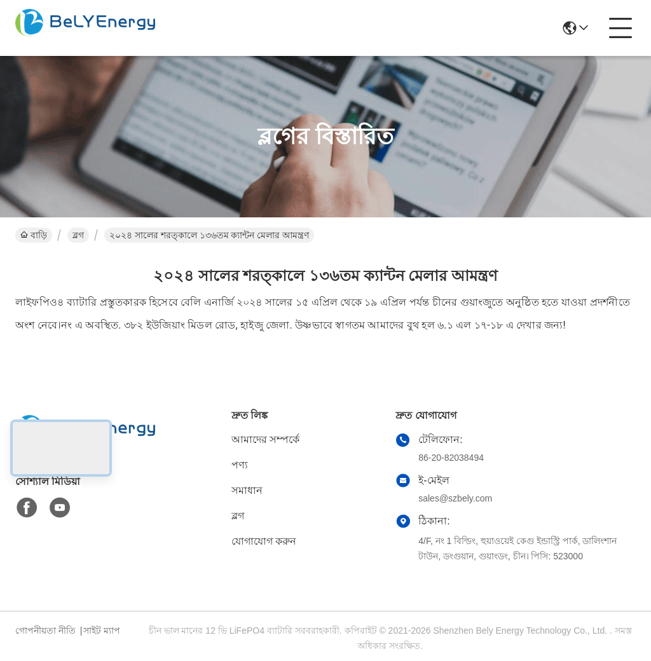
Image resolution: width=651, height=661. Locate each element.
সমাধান (247, 490)
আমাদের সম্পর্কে (265, 439)
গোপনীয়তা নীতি (45, 630)
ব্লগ (78, 235)
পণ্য (239, 465)
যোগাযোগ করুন (263, 541)
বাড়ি (33, 235)
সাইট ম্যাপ (101, 630)
